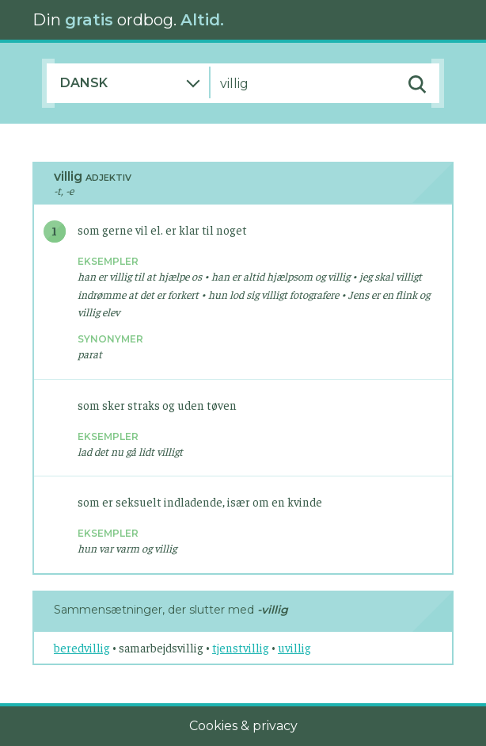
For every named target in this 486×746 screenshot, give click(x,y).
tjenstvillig (240, 647)
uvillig (294, 647)
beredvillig (82, 647)
